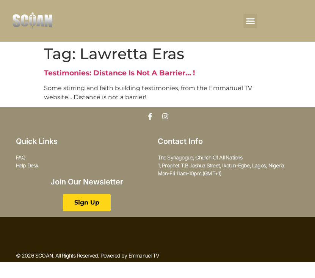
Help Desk (27, 165)
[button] (250, 21)
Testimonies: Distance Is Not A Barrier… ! (119, 73)
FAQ (21, 157)
